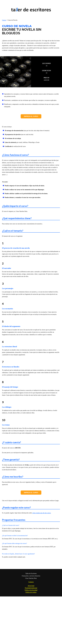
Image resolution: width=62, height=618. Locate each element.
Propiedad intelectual (31, 588)
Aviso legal (31, 586)
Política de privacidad (31, 590)
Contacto (31, 582)
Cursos (4, 20)
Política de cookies (31, 592)
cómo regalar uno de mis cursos (41, 513)
